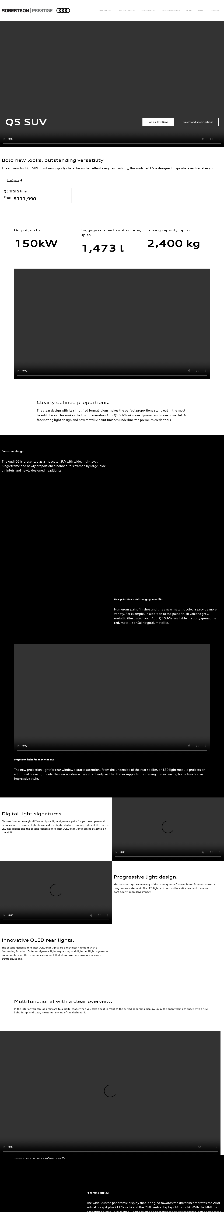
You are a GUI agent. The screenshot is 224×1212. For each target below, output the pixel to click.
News (200, 10)
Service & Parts (148, 10)
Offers (189, 10)
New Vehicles (105, 10)
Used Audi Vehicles (126, 10)
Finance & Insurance (171, 10)
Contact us (215, 10)
